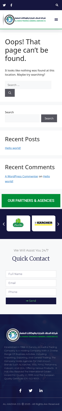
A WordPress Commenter (21, 176)
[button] (57, 5)
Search (9, 112)
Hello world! (13, 148)
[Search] (10, 93)
